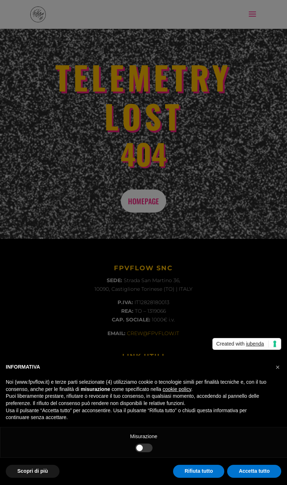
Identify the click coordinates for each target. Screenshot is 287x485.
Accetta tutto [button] (254, 471)
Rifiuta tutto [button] (199, 471)
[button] (277, 367)
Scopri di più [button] (32, 471)
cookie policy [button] (177, 389)
